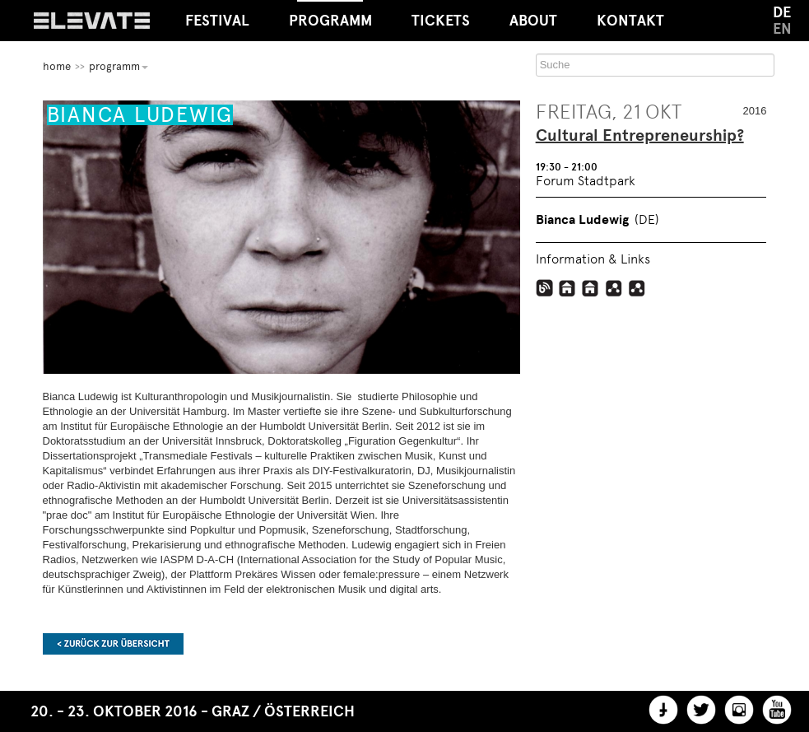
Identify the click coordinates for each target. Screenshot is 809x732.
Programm (330, 15)
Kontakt (630, 21)
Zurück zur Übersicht (113, 644)
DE (782, 12)
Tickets (440, 21)
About (533, 21)
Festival (217, 21)
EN (782, 29)
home (57, 66)
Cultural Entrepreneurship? (640, 136)
